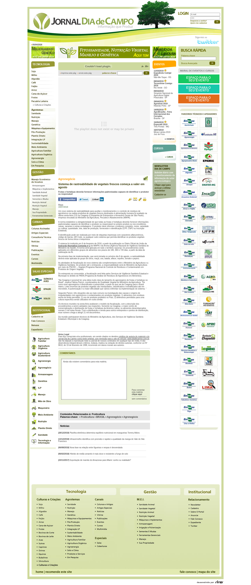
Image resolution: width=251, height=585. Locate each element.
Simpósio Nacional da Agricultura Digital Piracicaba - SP (163, 94)
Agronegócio (114, 417)
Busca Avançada (189, 63)
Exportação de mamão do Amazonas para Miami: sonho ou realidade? (100, 460)
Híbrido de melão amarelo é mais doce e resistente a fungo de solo (99, 454)
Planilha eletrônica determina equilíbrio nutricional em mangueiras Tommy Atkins (105, 433)
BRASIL (100, 417)
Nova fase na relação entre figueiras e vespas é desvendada (96, 447)
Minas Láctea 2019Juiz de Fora (162, 132)
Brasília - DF (163, 114)
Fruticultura (87, 417)
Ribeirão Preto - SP (162, 103)
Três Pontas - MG (161, 124)
